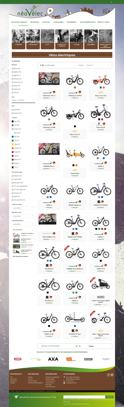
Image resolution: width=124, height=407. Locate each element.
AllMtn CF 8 (101, 269)
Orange (17, 148)
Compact (18, 193)
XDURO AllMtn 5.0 (75, 205)
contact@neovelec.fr (71, 382)
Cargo (17, 196)
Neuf (17, 109)
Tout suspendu (19, 200)
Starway (17, 89)
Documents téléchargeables (35, 382)
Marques (12, 382)
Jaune (17, 144)
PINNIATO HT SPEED (75, 237)
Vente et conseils (32, 381)
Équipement (13, 381)
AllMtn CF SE (49, 334)
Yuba (16, 92)
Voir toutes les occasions (20, 256)
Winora (17, 68)
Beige (16, 163)
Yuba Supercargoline (27, 245)
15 (79, 346)
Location (30, 379)
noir (16, 167)
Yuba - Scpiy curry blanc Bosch (100, 335)
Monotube (18, 182)
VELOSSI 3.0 (49, 269)
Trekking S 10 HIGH (75, 95)
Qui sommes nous (50, 381)
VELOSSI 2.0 (49, 300)
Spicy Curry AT (75, 134)
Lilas (16, 155)
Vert (16, 140)
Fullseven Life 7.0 (49, 95)
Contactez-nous (37, 2)
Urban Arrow (18, 82)
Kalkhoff (17, 75)
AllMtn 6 (75, 300)
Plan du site (49, 384)
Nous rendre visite (50, 386)
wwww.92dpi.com (51, 391)
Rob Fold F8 (101, 127)
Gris (16, 125)
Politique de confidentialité (52, 377)
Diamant (18, 176)
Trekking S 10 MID (49, 127)
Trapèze (17, 179)
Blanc (17, 133)
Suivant (92, 346)
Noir (17, 121)
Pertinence (98, 65)
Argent (17, 129)
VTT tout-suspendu (20, 186)
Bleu (16, 136)
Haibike (17, 72)
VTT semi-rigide (19, 189)
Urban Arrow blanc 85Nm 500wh (26, 250)
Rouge (17, 152)
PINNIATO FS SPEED (101, 205)
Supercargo (75, 173)
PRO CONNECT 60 (49, 237)
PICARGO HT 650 (75, 334)
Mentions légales (50, 379)
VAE (11, 377)
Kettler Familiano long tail (26, 239)
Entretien (30, 377)
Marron (17, 159)
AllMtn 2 (49, 205)
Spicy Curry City (100, 95)
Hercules (17, 79)
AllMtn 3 (101, 166)
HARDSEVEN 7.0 (49, 166)
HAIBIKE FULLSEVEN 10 (27, 233)
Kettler (17, 85)
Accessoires (13, 379)
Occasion (18, 113)
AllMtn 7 (101, 237)
